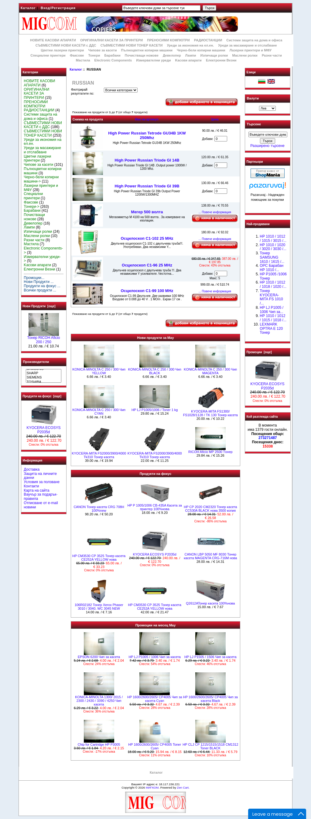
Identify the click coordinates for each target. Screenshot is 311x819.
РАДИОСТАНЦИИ (208, 40)
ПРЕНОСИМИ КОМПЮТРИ (168, 40)
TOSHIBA (43, 382)
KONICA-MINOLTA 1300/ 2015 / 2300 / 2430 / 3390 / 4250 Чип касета (99, 700)
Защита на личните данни (40, 476)
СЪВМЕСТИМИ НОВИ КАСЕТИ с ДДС (66, 45)
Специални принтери (48, 55)
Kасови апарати (188, 60)
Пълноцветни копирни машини (147, 50)
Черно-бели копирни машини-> (41, 179)
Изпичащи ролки (214, 55)
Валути (253, 98)
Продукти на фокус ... (42, 286)
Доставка (31, 469)
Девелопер (172, 55)
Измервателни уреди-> (42, 259)
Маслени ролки (244, 55)
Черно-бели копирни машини (201, 50)
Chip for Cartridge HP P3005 (99, 744)
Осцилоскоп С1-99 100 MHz (147, 290)
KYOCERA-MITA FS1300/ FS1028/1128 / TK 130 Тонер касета (210, 413)
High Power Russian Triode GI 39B (146, 186)
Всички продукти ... (40, 290)
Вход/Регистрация (58, 8)
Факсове (77, 55)
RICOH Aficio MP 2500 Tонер (210, 452)
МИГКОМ (152, 787)
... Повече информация (214, 212)
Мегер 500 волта (147, 212)
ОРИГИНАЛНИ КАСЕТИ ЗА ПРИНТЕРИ (111, 40)
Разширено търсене (267, 146)
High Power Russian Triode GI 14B (146, 160)
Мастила (83, 60)
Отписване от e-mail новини (41, 505)
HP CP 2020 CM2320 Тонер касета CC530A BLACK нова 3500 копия (210, 508)
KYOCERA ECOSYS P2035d (43, 428)
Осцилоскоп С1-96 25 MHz (147, 265)
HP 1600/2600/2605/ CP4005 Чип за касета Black (210, 698)
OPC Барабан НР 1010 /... (271, 267)
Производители (36, 362)
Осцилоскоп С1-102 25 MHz (147, 238)
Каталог (28, 8)
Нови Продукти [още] (39, 306)
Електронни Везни (221, 60)
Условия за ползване (42, 482)
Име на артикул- (147, 119)
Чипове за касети (102, 50)
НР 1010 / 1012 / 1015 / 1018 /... (273, 318)
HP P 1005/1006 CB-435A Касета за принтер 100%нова (154, 507)
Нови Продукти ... (38, 282)
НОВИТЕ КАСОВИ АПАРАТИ (53, 40)
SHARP (43, 373)
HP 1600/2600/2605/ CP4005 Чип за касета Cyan (154, 698)
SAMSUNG (43, 369)
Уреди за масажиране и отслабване (247, 45)
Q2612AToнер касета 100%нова (210, 603)
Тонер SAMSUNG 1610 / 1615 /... (272, 257)
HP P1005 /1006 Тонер (273, 276)
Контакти (31, 486)
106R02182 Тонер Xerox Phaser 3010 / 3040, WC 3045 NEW (99, 606)
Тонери (94, 55)
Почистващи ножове (142, 55)
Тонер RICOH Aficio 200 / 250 (43, 338)
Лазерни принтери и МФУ (251, 50)
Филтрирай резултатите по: (82, 91)
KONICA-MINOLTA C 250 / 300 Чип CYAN (98, 411)
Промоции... (34, 278)
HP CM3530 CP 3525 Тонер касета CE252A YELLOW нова (98, 557)
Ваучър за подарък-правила (40, 496)
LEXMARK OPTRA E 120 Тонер (271, 328)
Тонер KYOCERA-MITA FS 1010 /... (271, 297)
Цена (215, 119)
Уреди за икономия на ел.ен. (190, 45)
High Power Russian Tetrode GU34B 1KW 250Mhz (147, 135)
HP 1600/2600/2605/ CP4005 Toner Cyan (154, 746)
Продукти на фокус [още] (42, 396)
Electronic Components (113, 60)
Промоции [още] (259, 352)
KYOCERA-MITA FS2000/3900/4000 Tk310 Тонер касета (99, 455)
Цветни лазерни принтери (62, 50)
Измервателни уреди (153, 60)
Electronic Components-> (43, 250)
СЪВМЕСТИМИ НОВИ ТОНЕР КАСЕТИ (132, 45)
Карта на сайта (36, 490)
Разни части (272, 55)
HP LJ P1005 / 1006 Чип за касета (154, 657)
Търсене (254, 124)
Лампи (190, 55)
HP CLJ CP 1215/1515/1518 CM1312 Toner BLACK (210, 746)
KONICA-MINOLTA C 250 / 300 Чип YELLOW (98, 371)
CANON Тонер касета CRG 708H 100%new (98, 508)
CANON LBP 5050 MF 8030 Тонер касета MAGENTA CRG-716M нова (210, 556)
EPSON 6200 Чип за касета (99, 657)
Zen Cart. (183, 787)
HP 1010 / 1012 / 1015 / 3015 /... (273, 238)
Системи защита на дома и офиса (254, 40)
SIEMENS (43, 377)
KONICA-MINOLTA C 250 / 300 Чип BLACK (154, 371)
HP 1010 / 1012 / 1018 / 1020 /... (273, 284)
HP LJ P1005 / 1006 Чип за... (271, 309)
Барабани (112, 55)
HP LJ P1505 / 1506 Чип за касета (210, 657)
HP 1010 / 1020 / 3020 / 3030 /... (273, 247)
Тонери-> (31, 206)
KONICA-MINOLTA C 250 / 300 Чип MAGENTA (210, 371)
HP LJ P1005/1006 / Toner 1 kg (155, 410)
